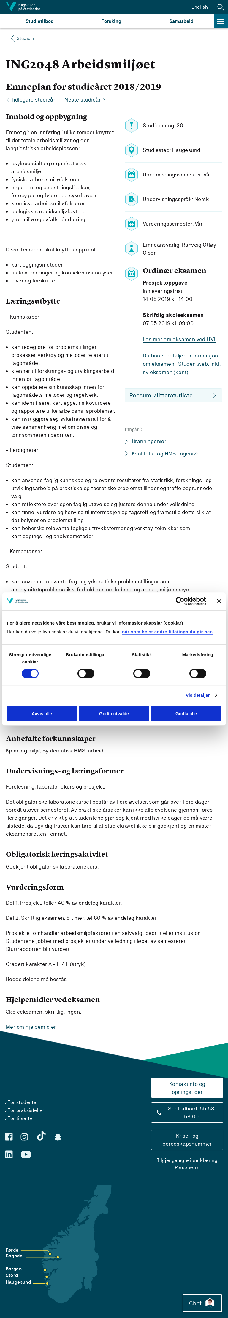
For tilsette (20, 1118)
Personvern (187, 1167)
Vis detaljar (198, 695)
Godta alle (186, 713)
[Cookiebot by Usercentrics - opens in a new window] (180, 601)
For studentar (22, 1102)
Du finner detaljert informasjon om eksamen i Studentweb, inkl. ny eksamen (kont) (182, 363)
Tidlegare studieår (33, 100)
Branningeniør (149, 440)
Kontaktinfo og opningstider (187, 1088)
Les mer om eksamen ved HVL (179, 339)
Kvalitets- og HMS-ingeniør (165, 452)
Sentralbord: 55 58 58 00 (191, 1112)
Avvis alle (41, 713)
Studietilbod (40, 21)
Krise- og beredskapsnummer (187, 1140)
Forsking (111, 21)
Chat (202, 1303)
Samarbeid (181, 21)
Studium (25, 38)
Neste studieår (82, 100)
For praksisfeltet (26, 1110)
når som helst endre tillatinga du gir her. (167, 631)
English (199, 7)
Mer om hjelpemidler (31, 1027)
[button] (221, 7)
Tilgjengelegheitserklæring (187, 1160)
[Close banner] (219, 601)
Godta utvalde (114, 713)
